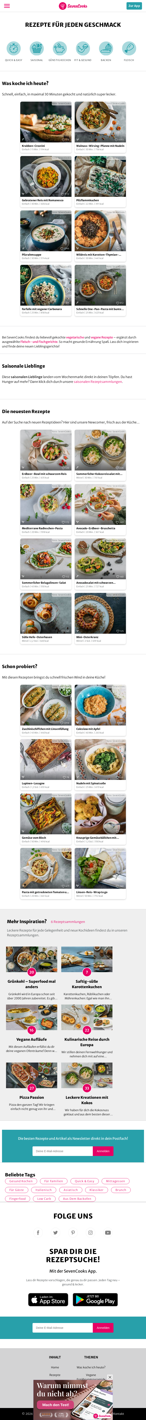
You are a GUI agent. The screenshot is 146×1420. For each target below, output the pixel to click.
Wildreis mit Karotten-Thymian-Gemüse (97, 255)
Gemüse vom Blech (34, 838)
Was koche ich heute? (91, 1367)
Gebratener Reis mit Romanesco (42, 200)
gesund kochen (21, 1181)
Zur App (134, 6)
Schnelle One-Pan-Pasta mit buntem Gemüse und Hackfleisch (100, 309)
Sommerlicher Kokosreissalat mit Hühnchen (98, 474)
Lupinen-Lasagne (33, 783)
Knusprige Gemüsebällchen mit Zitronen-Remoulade (96, 838)
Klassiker (97, 1190)
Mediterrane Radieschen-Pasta (42, 528)
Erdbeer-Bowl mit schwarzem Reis (44, 474)
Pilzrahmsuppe (31, 254)
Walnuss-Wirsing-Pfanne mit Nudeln (100, 146)
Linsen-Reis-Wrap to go (91, 892)
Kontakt (118, 1414)
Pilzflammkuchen (87, 200)
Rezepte (54, 1375)
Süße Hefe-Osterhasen (37, 637)
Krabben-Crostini (33, 146)
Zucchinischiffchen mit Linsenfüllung (45, 729)
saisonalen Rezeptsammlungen (98, 382)
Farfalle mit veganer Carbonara (42, 309)
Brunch (120, 1190)
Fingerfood (17, 1199)
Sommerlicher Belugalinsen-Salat (44, 582)
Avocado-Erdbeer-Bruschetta (95, 528)
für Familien (53, 1181)
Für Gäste (16, 1190)
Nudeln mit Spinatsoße (91, 783)
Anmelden (103, 1151)
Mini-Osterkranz (87, 637)
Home (55, 1367)
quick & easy (84, 1181)
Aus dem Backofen (77, 1199)
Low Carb (44, 1199)
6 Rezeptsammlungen (68, 922)
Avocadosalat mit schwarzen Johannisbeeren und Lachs (94, 583)
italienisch (44, 1190)
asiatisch (71, 1190)
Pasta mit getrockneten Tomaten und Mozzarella (46, 892)
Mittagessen (115, 1181)
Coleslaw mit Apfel (88, 729)
